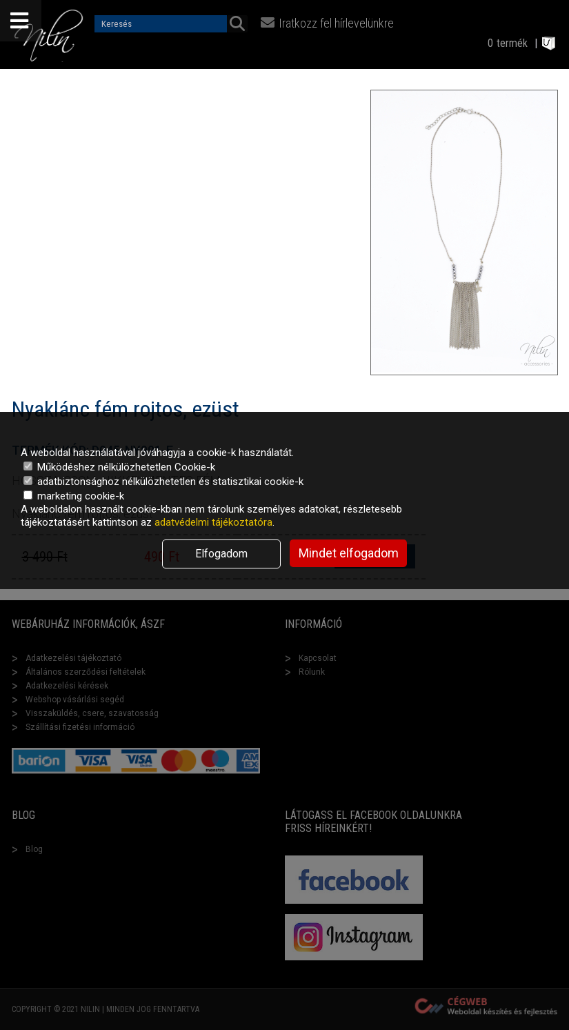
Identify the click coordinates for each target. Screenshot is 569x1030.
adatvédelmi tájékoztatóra (213, 522)
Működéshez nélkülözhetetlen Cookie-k (119, 467)
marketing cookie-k (73, 496)
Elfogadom (221, 553)
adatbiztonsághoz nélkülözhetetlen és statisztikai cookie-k (163, 481)
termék (512, 43)
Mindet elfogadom (349, 553)
